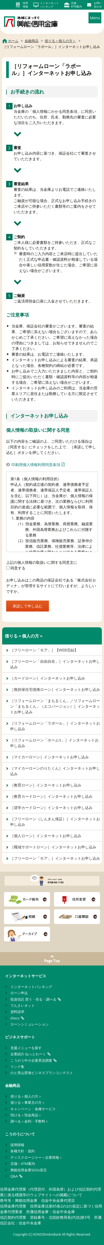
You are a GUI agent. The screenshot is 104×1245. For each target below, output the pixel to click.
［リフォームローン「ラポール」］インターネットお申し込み (55, 726)
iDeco (15, 1018)
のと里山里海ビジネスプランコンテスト (41, 1072)
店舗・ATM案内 (22, 1163)
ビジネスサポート (20, 1036)
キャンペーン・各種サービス (33, 1108)
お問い (98, 4)
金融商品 (12, 1085)
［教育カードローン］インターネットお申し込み (51, 796)
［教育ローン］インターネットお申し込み (45, 785)
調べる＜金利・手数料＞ (29, 1121)
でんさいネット (22, 1005)
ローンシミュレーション (29, 1024)
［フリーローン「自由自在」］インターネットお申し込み (55, 664)
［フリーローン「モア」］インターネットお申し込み (55, 858)
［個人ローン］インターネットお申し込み (45, 835)
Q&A (14, 1176)
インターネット (49, 4)
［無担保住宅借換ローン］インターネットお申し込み (55, 689)
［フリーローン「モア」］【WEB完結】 (44, 650)
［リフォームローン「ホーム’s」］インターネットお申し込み (54, 742)
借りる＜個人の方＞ (24, 636)
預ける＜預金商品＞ (26, 1115)
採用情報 (17, 1144)
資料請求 (17, 1011)
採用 (25, 4)
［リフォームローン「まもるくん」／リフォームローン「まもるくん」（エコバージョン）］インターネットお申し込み (55, 706)
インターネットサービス (25, 975)
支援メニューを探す (26, 1047)
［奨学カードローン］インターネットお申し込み (51, 807)
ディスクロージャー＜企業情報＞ (36, 1157)
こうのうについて (20, 1133)
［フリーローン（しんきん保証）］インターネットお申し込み (55, 821)
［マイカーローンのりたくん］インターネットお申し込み (55, 771)
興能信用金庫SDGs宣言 (28, 1170)
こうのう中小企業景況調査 (31, 1060)
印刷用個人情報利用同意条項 (35, 464)
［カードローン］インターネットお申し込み (47, 678)
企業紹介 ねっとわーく (28, 1054)
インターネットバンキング (31, 986)
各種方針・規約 (22, 1151)
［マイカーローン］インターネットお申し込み (49, 756)
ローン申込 (19, 992)
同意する (16, 568)
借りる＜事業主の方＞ (27, 1102)
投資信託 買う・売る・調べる (33, 999)
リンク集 (17, 1066)
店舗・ (76, 4)
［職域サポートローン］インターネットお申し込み (53, 846)
